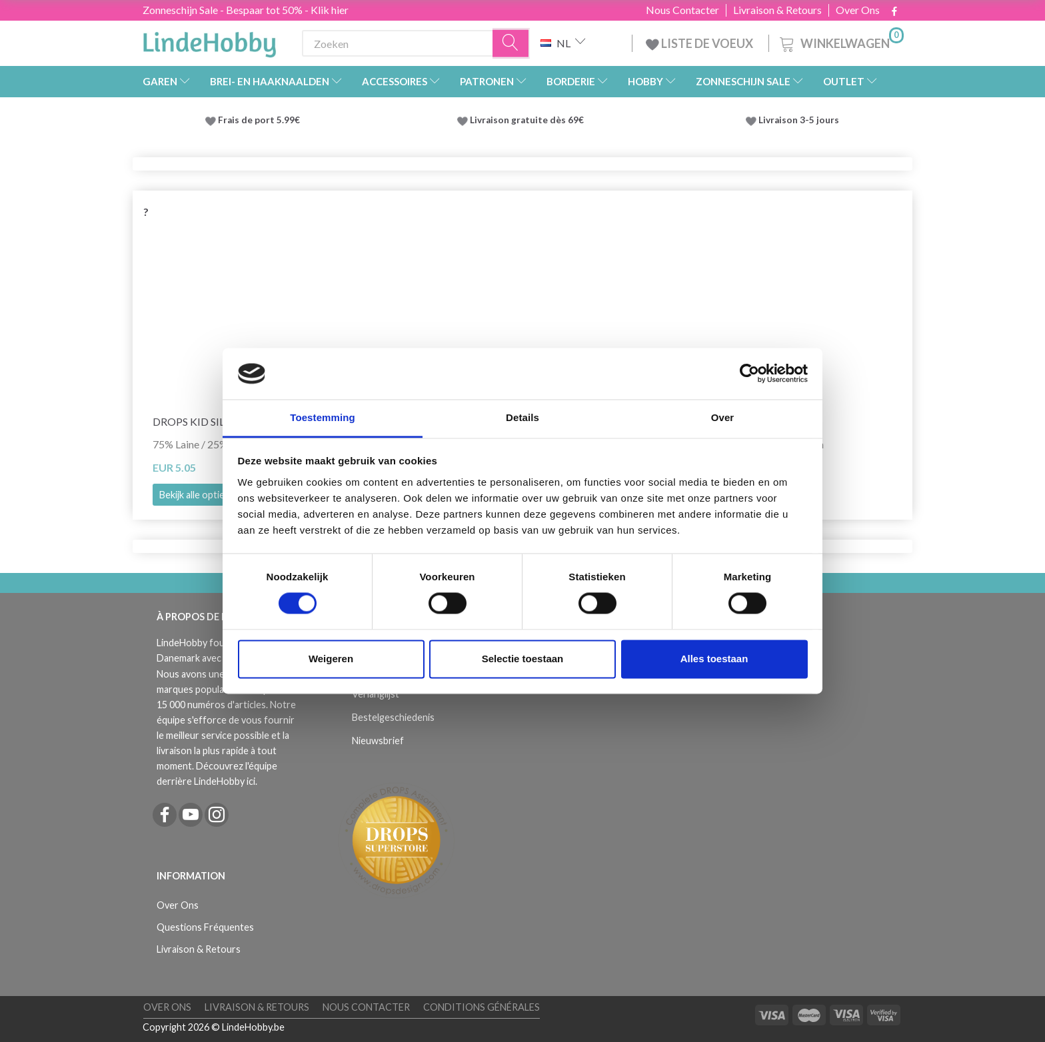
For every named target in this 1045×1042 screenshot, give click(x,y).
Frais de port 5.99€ (259, 120)
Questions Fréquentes (205, 927)
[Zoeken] (511, 44)
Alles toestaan (714, 658)
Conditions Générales (481, 1007)
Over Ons (858, 10)
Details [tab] (522, 417)
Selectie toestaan (523, 658)
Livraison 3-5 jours (798, 120)
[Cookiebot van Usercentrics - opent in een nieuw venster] (749, 374)
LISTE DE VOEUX (700, 43)
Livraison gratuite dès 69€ (529, 120)
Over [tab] (722, 417)
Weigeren (331, 658)
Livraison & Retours (777, 10)
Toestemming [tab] (322, 417)
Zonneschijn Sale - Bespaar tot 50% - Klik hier (246, 9)
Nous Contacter (682, 10)
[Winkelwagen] (840, 41)
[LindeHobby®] (209, 40)
